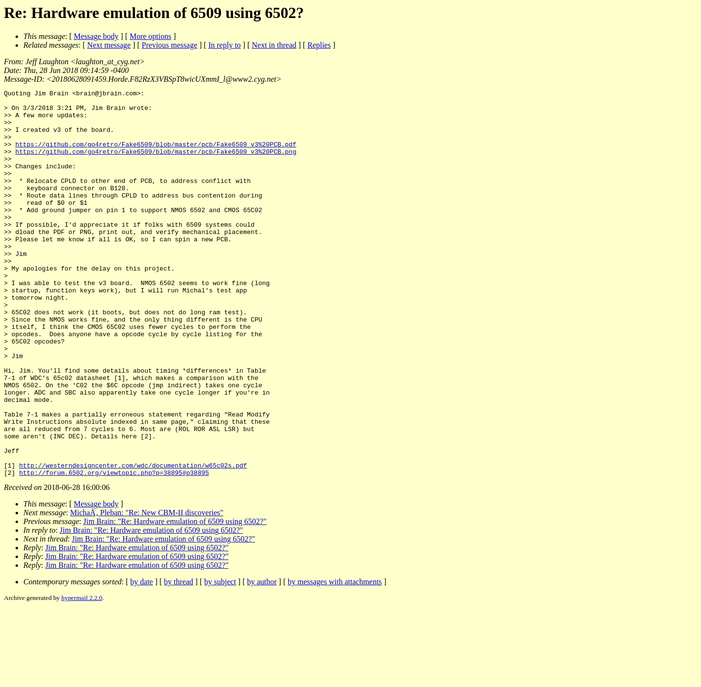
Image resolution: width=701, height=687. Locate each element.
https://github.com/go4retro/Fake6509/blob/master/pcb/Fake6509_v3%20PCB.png (155, 164)
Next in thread (274, 45)
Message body (96, 36)
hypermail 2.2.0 (81, 675)
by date (141, 659)
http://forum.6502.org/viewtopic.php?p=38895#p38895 (114, 549)
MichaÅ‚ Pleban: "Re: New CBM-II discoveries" (146, 590)
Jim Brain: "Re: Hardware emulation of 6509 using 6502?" (175, 599)
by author (262, 659)
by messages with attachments (335, 659)
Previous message (169, 45)
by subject (220, 659)
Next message (108, 45)
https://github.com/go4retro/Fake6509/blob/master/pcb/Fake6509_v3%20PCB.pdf (155, 155)
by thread (178, 659)
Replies (319, 45)
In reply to (224, 45)
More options (150, 36)
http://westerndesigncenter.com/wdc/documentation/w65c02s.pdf (133, 541)
